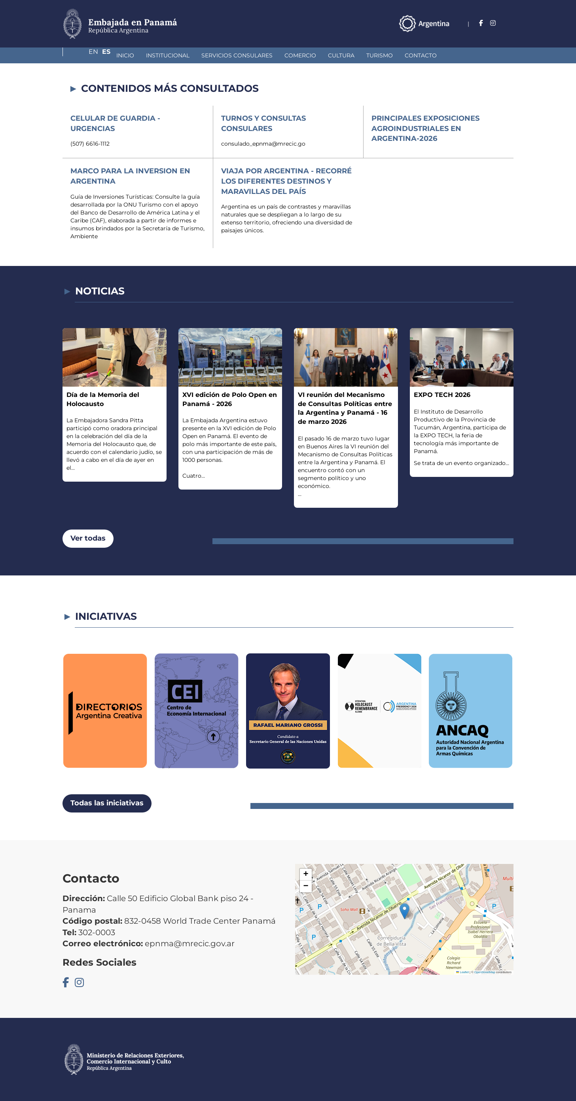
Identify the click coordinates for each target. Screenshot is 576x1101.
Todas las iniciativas (107, 803)
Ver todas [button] (88, 538)
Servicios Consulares (195, 55)
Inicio (83, 55)
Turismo (337, 55)
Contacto (379, 55)
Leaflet (462, 972)
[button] (404, 911)
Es (509, 23)
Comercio (258, 55)
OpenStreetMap (484, 972)
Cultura (299, 55)
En (493, 23)
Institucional (126, 55)
